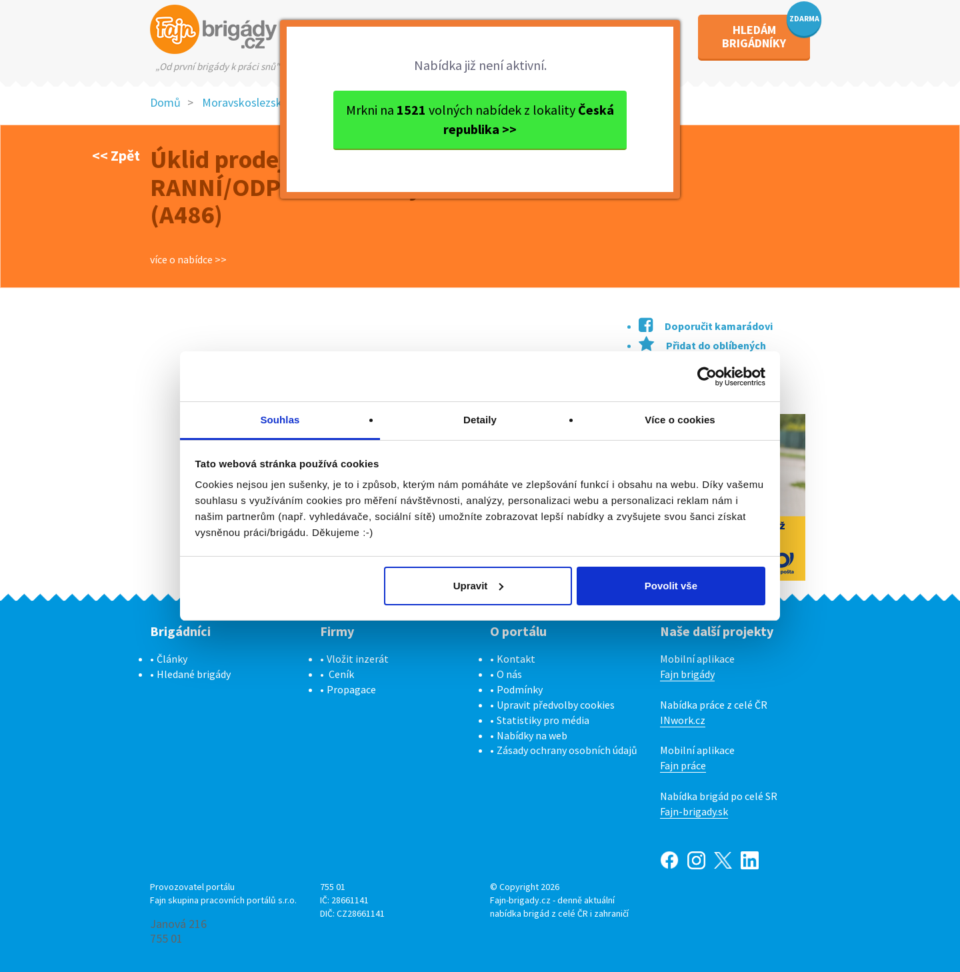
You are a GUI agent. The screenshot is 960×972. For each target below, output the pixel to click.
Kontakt (516, 658)
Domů (165, 102)
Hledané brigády (194, 674)
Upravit (478, 585)
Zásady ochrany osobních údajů (567, 750)
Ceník (341, 674)
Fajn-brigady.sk (694, 811)
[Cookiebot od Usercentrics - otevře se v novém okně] (707, 377)
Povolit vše (671, 585)
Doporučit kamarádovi (706, 326)
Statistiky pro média (543, 720)
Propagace (351, 689)
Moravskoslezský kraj (255, 102)
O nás (509, 674)
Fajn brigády (687, 674)
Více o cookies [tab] (680, 419)
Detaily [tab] (480, 419)
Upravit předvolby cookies (556, 704)
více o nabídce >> (188, 259)
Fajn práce (683, 765)
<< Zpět (116, 155)
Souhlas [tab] (279, 419)
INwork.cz (682, 720)
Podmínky (520, 689)
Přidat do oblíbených (702, 345)
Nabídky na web (532, 735)
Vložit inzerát (358, 658)
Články (172, 658)
